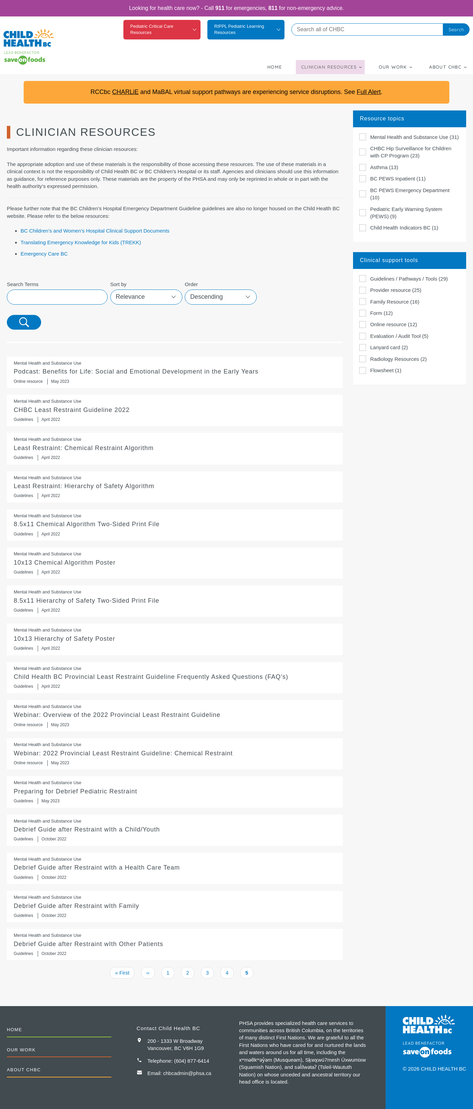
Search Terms (22, 284)
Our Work (393, 67)
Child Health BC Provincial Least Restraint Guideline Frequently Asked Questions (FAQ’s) (175, 677)
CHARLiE (125, 92)
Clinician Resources (329, 67)
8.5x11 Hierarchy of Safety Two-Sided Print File (175, 601)
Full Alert (369, 92)
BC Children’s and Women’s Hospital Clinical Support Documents (95, 231)
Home (274, 67)
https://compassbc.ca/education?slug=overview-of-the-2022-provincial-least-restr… (175, 715)
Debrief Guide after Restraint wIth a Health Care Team (175, 868)
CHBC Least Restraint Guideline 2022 (175, 410)
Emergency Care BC (44, 254)
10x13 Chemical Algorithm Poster (175, 563)
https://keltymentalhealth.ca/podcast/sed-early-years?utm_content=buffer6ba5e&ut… (175, 372)
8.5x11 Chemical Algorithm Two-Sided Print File (175, 525)
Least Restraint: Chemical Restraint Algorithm (175, 448)
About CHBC (445, 67)
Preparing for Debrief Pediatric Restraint (175, 791)
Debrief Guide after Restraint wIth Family (175, 906)
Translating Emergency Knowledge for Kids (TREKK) (81, 242)
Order (191, 284)
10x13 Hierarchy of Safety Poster (175, 639)
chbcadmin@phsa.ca (187, 1073)
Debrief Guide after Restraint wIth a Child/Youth (175, 830)
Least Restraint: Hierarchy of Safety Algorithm (175, 487)
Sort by (118, 284)
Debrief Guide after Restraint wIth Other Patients (175, 944)
